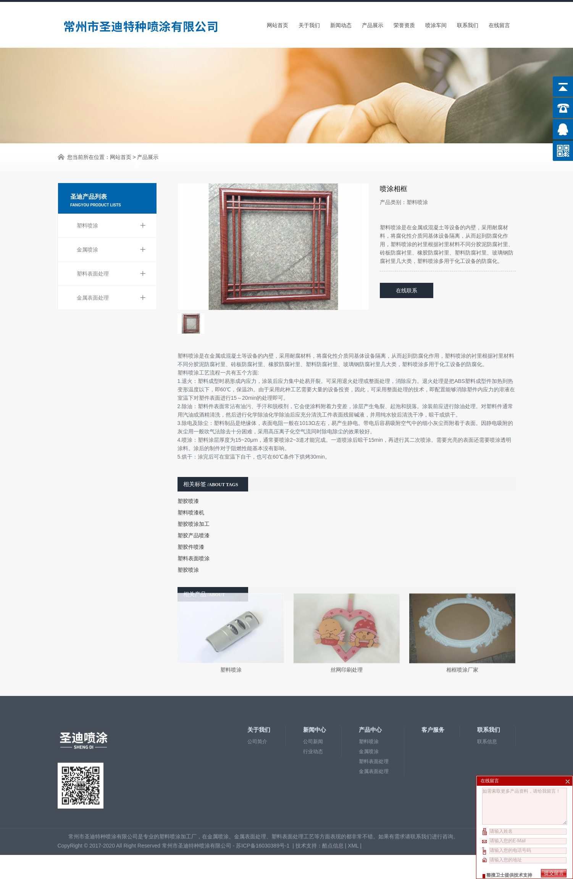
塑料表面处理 (111, 247)
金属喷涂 (111, 223)
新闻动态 (341, 23)
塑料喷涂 (111, 199)
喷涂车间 (436, 23)
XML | (355, 793)
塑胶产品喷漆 (194, 514)
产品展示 (372, 23)
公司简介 (257, 688)
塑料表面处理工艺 (292, 783)
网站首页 (277, 23)
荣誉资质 (404, 23)
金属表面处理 (111, 271)
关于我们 (309, 23)
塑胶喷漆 (188, 479)
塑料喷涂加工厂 (178, 783)
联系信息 (487, 688)
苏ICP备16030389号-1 (263, 793)
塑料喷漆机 (191, 491)
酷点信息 (333, 793)
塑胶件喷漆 (191, 525)
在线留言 (499, 23)
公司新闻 (313, 688)
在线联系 (406, 269)
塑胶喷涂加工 (194, 502)
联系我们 (467, 23)
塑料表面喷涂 (194, 537)
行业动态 (313, 698)
